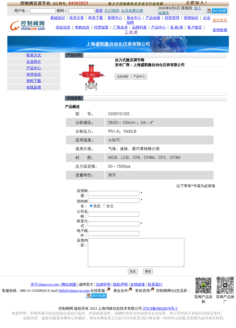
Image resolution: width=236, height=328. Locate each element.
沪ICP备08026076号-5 (160, 314)
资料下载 (33, 81)
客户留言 (194, 27)
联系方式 (33, 55)
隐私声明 (120, 290)
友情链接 (220, 30)
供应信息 (63, 27)
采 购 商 (176, 27)
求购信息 (82, 27)
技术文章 (76, 18)
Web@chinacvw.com (73, 296)
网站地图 (69, 290)
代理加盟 (101, 27)
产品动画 (153, 18)
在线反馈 (33, 87)
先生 (97, 206)
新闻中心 (115, 18)
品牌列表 (139, 27)
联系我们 (155, 290)
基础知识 (57, 18)
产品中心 (158, 27)
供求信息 (33, 74)
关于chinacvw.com (45, 290)
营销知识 (191, 18)
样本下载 (95, 18)
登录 (99, 11)
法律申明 (103, 290)
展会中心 (134, 18)
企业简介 (33, 62)
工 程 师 (131, 32)
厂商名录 (120, 27)
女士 (110, 206)
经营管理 (172, 18)
